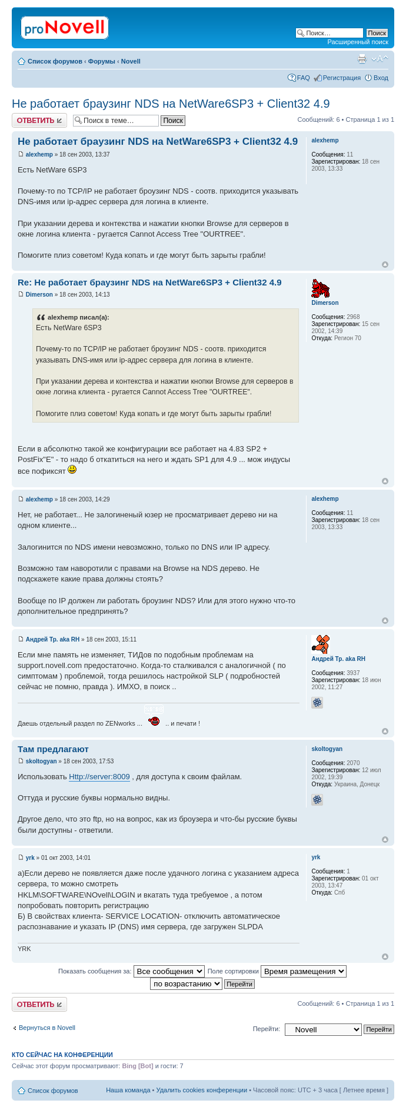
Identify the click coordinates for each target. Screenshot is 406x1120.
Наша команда (128, 1090)
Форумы (101, 61)
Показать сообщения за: (131, 971)
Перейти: (267, 1028)
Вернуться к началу (385, 264)
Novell (131, 61)
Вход (381, 77)
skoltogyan (41, 761)
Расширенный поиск (357, 41)
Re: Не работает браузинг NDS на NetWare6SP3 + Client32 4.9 (150, 282)
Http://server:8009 (99, 776)
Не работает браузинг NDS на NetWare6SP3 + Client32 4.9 (171, 103)
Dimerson (39, 294)
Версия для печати (361, 59)
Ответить (39, 120)
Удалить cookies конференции (202, 1090)
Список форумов (55, 61)
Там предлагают (53, 749)
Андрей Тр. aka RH (53, 639)
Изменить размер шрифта (379, 59)
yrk (30, 858)
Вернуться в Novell (47, 1027)
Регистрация (342, 77)
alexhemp (39, 154)
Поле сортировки (277, 971)
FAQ (303, 77)
